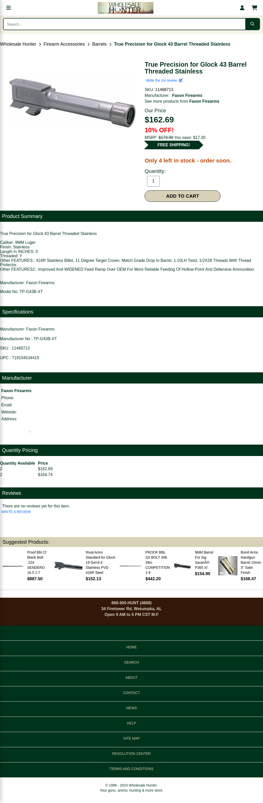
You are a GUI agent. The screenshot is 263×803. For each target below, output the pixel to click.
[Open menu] (8, 7)
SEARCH (131, 662)
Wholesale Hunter (18, 44)
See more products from (182, 101)
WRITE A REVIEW (16, 512)
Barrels (99, 44)
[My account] (242, 7)
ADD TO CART (182, 196)
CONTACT (131, 693)
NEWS (131, 708)
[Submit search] (252, 24)
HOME (131, 647)
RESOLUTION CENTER (131, 754)
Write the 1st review (164, 80)
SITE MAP (131, 738)
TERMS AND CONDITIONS (131, 769)
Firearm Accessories (64, 44)
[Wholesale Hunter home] (125, 8)
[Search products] (124, 24)
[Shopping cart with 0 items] (254, 7)
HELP (131, 723)
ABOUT (131, 678)
